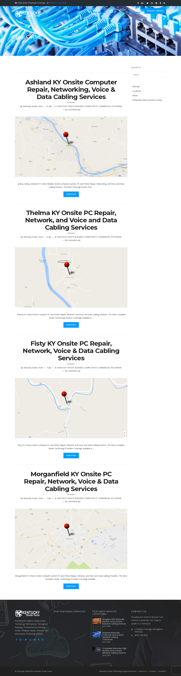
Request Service (155, 11)
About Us (153, 19)
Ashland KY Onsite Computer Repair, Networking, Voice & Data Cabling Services (71, 89)
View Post (71, 194)
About (135, 95)
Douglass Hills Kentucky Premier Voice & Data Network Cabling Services (114, 621)
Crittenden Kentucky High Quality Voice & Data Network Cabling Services (114, 650)
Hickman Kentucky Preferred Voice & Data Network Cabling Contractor (113, 636)
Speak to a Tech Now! (58, 3)
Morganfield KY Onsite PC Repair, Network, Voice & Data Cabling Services (71, 481)
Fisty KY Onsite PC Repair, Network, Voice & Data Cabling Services (71, 351)
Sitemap (136, 86)
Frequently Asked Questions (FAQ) (147, 100)
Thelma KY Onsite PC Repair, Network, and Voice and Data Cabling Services (71, 220)
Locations (137, 91)
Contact (140, 19)
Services (127, 19)
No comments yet (72, 109)
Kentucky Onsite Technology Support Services (117, 671)
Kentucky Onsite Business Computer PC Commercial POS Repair (90, 106)
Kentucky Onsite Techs (33, 106)
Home (115, 19)
